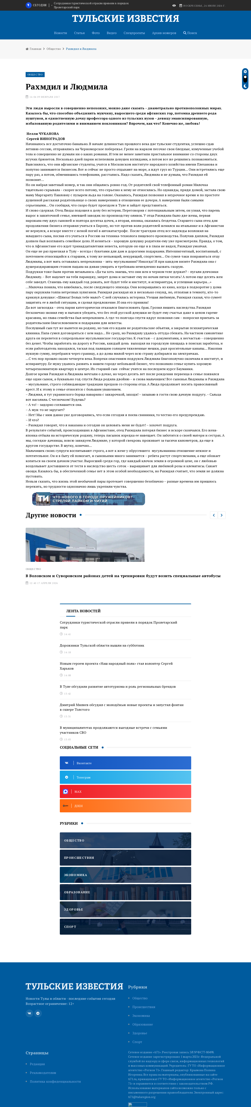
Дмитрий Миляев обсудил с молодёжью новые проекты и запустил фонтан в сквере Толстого (121, 707)
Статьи (79, 33)
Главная (33, 49)
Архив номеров (164, 33)
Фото (96, 33)
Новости (60, 33)
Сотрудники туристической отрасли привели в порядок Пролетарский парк (91, 5)
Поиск (190, 33)
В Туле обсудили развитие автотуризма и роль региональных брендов (118, 686)
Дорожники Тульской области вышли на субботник (102, 645)
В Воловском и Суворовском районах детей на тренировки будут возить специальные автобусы (123, 575)
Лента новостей (83, 610)
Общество (54, 49)
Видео (112, 33)
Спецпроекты (134, 33)
